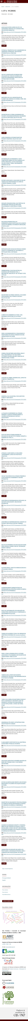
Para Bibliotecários (6, 894)
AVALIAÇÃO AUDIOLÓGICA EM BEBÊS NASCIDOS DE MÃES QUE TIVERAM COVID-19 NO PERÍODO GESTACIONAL (13, 762)
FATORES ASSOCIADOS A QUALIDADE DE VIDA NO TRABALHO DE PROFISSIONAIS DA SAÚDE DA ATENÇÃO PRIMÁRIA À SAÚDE (13, 182)
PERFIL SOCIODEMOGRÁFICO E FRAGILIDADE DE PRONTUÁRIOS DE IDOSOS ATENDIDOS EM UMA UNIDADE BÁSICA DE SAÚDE (13, 335)
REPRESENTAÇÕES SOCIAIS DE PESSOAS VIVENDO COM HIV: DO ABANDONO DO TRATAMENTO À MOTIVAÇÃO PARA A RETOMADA (13, 250)
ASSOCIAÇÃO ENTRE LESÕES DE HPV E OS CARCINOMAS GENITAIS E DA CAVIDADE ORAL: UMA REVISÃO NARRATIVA (12, 29)
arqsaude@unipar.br (10, 947)
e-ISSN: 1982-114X (6, 944)
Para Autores (5, 892)
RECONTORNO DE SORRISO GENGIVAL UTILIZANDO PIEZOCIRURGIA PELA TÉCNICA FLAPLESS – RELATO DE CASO (13, 296)
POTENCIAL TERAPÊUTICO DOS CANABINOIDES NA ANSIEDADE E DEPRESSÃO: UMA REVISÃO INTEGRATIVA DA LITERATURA (13, 52)
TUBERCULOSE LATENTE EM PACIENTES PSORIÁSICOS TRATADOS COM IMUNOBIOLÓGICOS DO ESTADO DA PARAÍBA (13, 676)
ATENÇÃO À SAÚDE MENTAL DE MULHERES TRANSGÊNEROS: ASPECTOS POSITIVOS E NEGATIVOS (11, 455)
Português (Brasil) (6, 878)
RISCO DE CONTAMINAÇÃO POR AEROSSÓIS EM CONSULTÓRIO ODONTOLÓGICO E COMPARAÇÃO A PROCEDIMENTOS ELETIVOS (13, 612)
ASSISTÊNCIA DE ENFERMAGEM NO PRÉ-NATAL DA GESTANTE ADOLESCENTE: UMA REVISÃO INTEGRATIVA (13, 502)
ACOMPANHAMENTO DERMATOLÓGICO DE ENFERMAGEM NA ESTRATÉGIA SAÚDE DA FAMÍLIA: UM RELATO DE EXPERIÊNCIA (13, 589)
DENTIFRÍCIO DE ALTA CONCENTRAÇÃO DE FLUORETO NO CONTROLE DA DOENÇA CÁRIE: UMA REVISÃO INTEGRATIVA (13, 99)
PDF (5, 45)
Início (2, 6)
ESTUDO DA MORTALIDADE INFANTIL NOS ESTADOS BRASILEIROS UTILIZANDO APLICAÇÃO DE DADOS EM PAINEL (13, 784)
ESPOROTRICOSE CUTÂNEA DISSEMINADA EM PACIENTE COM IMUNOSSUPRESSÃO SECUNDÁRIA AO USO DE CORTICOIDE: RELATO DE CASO (13, 116)
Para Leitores (5, 889)
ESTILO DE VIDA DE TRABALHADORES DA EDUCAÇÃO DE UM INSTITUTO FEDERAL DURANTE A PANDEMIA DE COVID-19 (13, 436)
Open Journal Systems (7, 868)
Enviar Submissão (7, 901)
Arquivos (7, 6)
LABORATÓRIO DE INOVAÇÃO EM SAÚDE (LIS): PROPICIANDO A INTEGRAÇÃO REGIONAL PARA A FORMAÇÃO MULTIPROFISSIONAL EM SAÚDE (13, 851)
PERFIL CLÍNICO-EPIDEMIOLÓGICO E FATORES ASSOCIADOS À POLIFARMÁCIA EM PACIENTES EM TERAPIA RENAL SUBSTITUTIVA (13, 655)
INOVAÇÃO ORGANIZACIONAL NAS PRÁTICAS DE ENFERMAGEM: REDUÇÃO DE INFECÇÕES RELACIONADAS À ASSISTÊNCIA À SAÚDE (13, 205)
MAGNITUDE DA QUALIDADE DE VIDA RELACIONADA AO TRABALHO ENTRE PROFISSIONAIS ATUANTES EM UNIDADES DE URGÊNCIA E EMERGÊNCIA (13, 804)
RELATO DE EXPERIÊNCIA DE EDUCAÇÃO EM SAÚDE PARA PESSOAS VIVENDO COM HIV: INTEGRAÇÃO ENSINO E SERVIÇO (13, 546)
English (4, 880)
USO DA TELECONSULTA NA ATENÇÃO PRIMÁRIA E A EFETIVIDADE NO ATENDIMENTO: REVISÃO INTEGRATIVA (13, 478)
